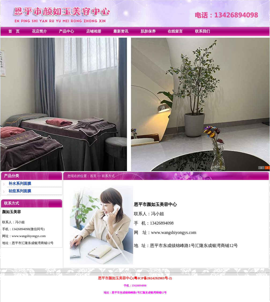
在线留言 (175, 31)
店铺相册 (93, 31)
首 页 (14, 31)
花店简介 (39, 31)
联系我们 (202, 31)
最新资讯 (120, 31)
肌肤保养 (148, 31)
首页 (93, 176)
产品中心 (66, 31)
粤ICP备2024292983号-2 (152, 278)
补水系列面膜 (20, 184)
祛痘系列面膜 (20, 191)
